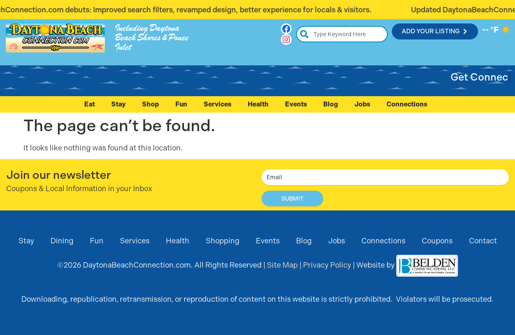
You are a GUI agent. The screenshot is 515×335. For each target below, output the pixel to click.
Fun (181, 104)
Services (217, 104)
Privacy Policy (327, 265)
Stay (118, 104)
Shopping (222, 240)
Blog (330, 104)
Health (258, 104)
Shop (150, 104)
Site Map (282, 265)
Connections (408, 104)
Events (296, 104)
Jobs (362, 104)
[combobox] (342, 34)
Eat (89, 104)
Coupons (437, 240)
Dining (62, 240)
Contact (483, 240)
